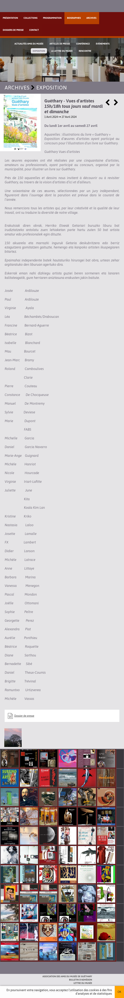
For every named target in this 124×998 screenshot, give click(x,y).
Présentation (10, 18)
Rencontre (85, 51)
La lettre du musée (62, 51)
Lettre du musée (83, 983)
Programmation (52, 18)
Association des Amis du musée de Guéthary (67, 976)
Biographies (74, 18)
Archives (91, 18)
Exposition (39, 51)
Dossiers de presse (13, 30)
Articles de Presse (60, 43)
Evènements (103, 43)
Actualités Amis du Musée (28, 43)
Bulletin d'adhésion (80, 980)
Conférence (83, 43)
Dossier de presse (24, 715)
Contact (34, 30)
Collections (30, 18)
